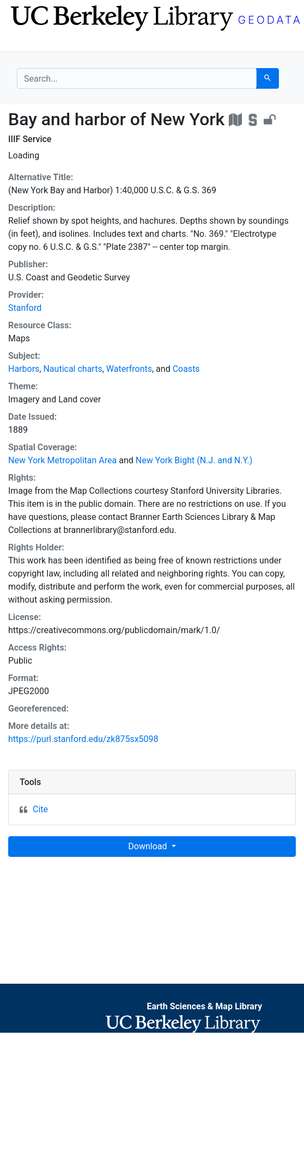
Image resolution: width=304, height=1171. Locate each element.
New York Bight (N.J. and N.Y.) (194, 460)
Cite (40, 809)
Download (148, 846)
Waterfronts (129, 369)
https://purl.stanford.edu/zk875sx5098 (83, 739)
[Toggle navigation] (24, 42)
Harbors (23, 369)
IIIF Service (29, 139)
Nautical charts (72, 369)
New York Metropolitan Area (62, 460)
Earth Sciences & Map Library (204, 1006)
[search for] (137, 78)
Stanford (24, 308)
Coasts (186, 369)
